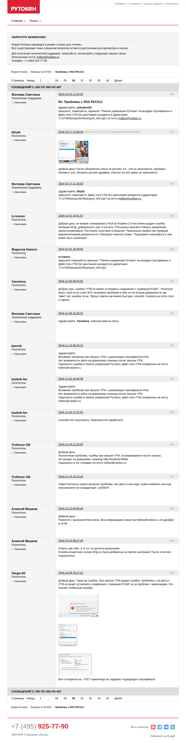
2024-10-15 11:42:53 (70, 94)
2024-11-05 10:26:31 (70, 313)
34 (107, 80)
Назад (30, 80)
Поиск (34, 20)
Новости (135, 3)
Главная (17, 20)
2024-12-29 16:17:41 (70, 572)
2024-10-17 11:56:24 (70, 131)
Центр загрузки (153, 3)
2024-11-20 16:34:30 (70, 378)
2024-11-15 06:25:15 (70, 345)
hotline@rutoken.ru (130, 118)
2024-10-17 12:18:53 (70, 183)
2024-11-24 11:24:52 (70, 444)
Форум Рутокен (19, 72)
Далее (118, 80)
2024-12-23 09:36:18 (70, 508)
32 (90, 80)
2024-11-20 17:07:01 (70, 412)
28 (56, 80)
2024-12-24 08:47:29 (70, 540)
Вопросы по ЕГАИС (41, 72)
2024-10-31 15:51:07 (70, 215)
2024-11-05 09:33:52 (70, 281)
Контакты (172, 3)
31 (82, 80)
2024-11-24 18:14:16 (70, 476)
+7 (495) (40, 726)
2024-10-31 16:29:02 (70, 249)
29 (65, 80)
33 (99, 80)
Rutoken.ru (121, 3)
